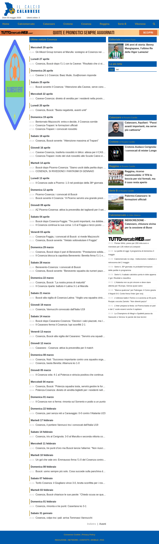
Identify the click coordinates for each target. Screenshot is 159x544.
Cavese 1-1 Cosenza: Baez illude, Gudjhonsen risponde (66, 75)
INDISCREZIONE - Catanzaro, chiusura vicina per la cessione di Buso (140, 224)
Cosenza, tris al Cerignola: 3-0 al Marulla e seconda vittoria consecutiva (74, 436)
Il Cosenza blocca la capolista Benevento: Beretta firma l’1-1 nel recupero (75, 255)
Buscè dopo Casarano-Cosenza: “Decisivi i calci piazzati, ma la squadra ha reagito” (81, 321)
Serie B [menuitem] (122, 24)
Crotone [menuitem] (68, 24)
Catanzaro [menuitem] (49, 24)
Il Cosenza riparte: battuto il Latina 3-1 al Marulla (62, 286)
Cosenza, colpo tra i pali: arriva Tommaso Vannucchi (64, 517)
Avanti (102, 524)
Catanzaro (115, 117)
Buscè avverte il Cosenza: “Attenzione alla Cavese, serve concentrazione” (76, 87)
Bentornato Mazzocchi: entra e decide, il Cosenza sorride (67, 121)
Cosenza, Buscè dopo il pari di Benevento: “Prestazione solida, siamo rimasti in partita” (83, 252)
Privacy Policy (88, 534)
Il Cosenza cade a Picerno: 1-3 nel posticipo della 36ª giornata (69, 183)
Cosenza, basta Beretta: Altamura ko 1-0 (58, 363)
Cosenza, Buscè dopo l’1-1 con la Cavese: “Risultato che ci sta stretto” (74, 63)
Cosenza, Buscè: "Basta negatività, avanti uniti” (61, 110)
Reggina (114, 166)
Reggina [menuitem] (104, 24)
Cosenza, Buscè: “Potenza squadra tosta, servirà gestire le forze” (71, 386)
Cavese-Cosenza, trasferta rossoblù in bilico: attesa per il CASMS (71, 152)
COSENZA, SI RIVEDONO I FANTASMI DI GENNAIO (65, 171)
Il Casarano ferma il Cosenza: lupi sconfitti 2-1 (60, 324)
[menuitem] (154, 24)
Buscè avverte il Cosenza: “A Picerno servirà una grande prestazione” (73, 198)
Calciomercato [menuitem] (26, 24)
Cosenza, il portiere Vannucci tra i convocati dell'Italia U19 (67, 425)
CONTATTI (84, 540)
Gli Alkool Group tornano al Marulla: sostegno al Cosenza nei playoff (73, 52)
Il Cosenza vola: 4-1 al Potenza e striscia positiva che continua (69, 374)
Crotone (113, 141)
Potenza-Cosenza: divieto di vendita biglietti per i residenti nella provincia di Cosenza (82, 390)
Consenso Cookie (72, 534)
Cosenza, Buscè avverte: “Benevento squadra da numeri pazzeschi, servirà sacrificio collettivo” (87, 271)
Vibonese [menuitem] (140, 24)
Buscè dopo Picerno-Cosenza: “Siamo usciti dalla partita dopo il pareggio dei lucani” (81, 167)
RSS (102, 540)
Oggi (111, 69)
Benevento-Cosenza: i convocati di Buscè (58, 267)
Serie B (113, 190)
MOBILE (95, 540)
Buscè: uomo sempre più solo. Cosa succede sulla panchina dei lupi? (73, 471)
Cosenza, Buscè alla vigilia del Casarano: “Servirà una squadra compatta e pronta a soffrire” (85, 336)
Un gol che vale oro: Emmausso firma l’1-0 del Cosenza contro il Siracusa (75, 459)
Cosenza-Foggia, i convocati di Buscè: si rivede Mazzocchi (67, 236)
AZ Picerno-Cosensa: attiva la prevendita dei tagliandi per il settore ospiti (74, 209)
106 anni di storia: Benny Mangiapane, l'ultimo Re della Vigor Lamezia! (139, 48)
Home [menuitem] (5, 24)
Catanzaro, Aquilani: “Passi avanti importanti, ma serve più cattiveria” (141, 126)
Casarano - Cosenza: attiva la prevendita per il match (64, 348)
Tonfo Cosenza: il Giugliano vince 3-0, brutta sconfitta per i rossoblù (72, 483)
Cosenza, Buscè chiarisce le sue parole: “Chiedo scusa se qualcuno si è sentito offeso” (83, 494)
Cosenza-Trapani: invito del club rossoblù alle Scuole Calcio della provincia (76, 156)
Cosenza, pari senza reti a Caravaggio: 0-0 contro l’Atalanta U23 (70, 413)
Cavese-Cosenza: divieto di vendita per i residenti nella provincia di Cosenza (77, 98)
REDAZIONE (60, 540)
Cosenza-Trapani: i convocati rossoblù (56, 129)
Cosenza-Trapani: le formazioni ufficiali (57, 125)
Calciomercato (117, 215)
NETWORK (73, 540)
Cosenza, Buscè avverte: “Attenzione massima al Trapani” (67, 140)
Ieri (117, 69)
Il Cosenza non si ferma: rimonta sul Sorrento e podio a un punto (71, 401)
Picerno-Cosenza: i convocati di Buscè (56, 194)
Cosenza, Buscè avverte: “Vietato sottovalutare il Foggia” (66, 240)
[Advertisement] (132, 93)
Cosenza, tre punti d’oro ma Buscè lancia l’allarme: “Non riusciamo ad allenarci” (79, 448)
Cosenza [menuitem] (86, 24)
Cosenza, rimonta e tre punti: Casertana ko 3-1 (61, 506)
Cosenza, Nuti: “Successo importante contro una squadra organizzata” (74, 359)
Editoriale (114, 39)
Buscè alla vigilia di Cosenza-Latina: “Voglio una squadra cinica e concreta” (76, 297)
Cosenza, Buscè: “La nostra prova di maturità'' (61, 282)
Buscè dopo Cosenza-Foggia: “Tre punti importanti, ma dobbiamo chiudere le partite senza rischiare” (90, 221)
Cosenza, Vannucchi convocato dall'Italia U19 (60, 309)
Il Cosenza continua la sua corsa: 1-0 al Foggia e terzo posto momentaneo (76, 225)
